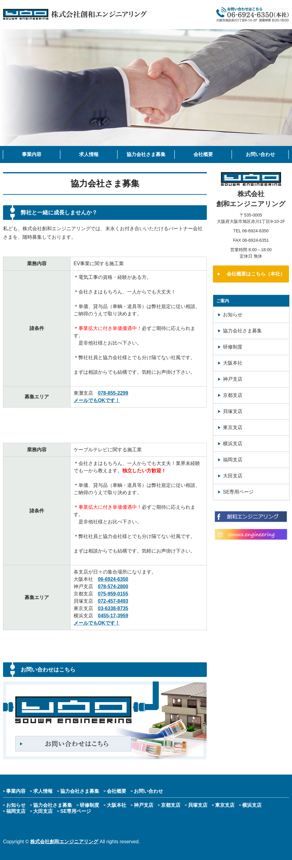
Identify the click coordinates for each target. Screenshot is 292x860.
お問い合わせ (260, 154)
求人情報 (89, 154)
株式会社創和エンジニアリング (64, 841)
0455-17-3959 (113, 615)
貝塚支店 (232, 411)
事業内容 (31, 154)
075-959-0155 (113, 593)
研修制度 (232, 346)
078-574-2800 (113, 586)
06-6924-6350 (113, 579)
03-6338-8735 (113, 608)
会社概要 (203, 154)
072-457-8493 (113, 601)
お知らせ (232, 314)
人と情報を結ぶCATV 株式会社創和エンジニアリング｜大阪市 (75, 14)
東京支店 (232, 427)
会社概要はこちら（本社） (256, 273)
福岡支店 (232, 459)
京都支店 (232, 395)
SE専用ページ (238, 491)
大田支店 (232, 475)
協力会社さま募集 (146, 154)
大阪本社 (232, 363)
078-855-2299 (113, 393)
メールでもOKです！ (97, 400)
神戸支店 (232, 379)
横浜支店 (232, 443)
